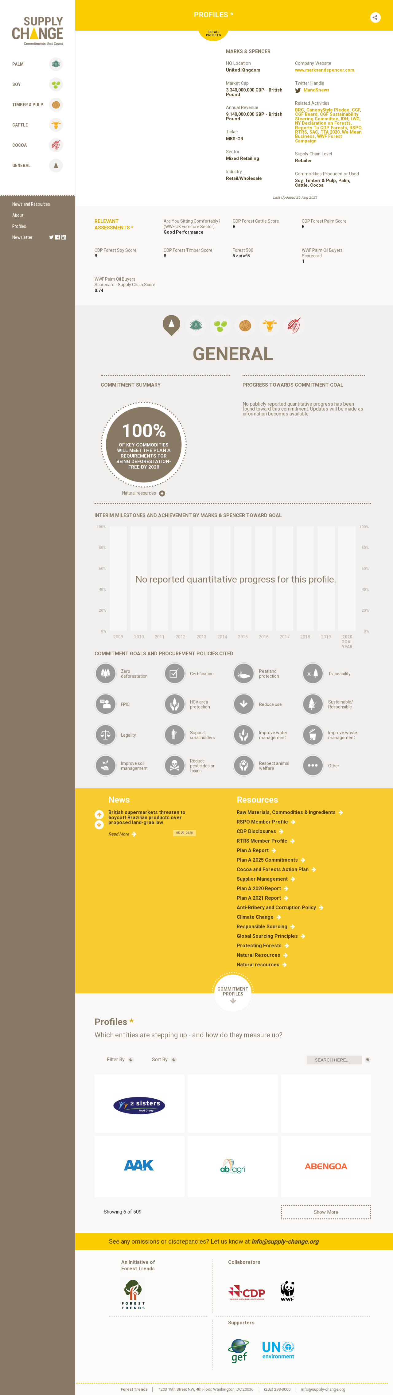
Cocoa (19, 145)
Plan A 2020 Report (259, 888)
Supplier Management (262, 879)
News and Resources (31, 204)
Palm (18, 64)
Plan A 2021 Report (259, 898)
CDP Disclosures (256, 831)
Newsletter (22, 237)
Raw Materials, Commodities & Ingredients (286, 812)
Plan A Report (253, 850)
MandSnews (316, 90)
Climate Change (255, 917)
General (21, 165)
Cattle (20, 125)
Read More (118, 834)
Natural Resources (258, 955)
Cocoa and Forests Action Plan (273, 869)
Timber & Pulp (27, 104)
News (119, 800)
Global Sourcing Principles (267, 936)
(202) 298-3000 (277, 1389)
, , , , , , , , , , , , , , (329, 125)
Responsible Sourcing (262, 926)
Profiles (19, 226)
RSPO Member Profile (262, 822)
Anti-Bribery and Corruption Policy (276, 907)
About (17, 215)
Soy (16, 84)
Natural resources (143, 493)
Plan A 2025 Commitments (267, 860)
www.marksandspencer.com (324, 70)
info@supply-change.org (284, 1241)
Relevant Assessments (114, 224)
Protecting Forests (259, 945)
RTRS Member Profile (262, 841)
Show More (326, 1212)
